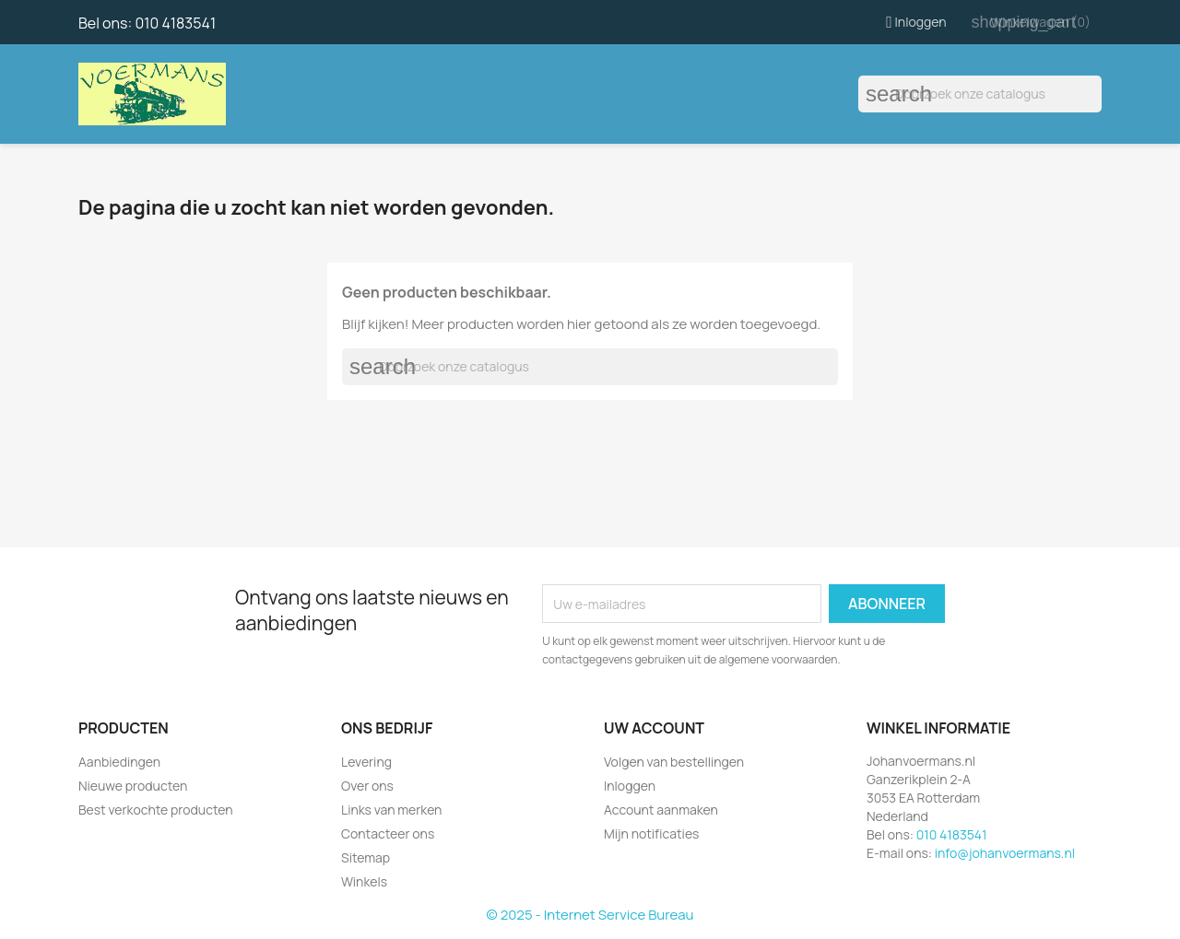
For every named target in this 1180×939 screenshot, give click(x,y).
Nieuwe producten (132, 785)
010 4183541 (175, 23)
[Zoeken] (980, 94)
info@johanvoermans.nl (1005, 853)
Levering (366, 761)
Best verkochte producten (155, 809)
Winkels (364, 881)
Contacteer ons (387, 833)
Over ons (367, 785)
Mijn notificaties (651, 833)
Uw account (654, 728)
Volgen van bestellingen (674, 761)
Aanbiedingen (119, 761)
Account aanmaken (661, 809)
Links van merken (391, 809)
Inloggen (629, 785)
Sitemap (365, 857)
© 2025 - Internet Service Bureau (590, 914)
